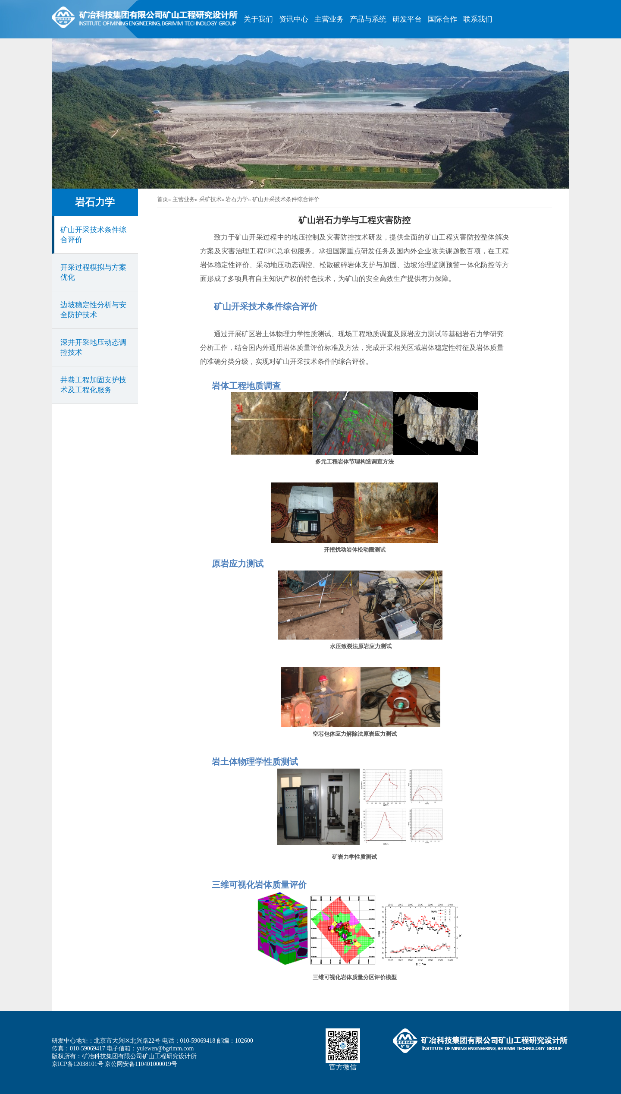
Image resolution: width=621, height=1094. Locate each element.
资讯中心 (293, 19)
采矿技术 (210, 199)
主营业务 (329, 19)
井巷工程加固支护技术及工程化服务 (93, 385)
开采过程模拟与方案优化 (93, 272)
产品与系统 (368, 19)
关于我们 (258, 19)
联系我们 (477, 19)
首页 (162, 199)
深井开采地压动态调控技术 (93, 347)
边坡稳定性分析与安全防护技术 (93, 310)
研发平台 (407, 19)
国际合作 (442, 19)
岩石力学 (95, 202)
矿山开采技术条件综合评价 (93, 235)
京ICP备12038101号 (78, 1064)
